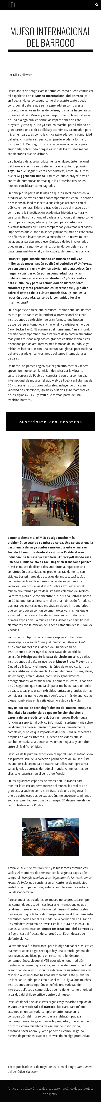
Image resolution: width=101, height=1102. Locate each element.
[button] (4, 5)
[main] (50, 38)
